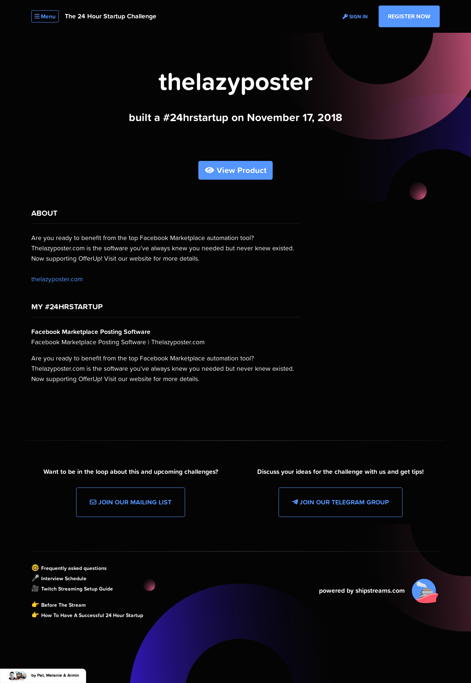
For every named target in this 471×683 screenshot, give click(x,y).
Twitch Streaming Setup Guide (77, 588)
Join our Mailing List (130, 502)
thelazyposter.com (57, 279)
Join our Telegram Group (340, 502)
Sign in (355, 16)
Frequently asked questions (74, 568)
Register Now (409, 16)
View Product (236, 170)
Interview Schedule (63, 578)
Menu (45, 16)
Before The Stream (63, 605)
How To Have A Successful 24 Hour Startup (92, 615)
